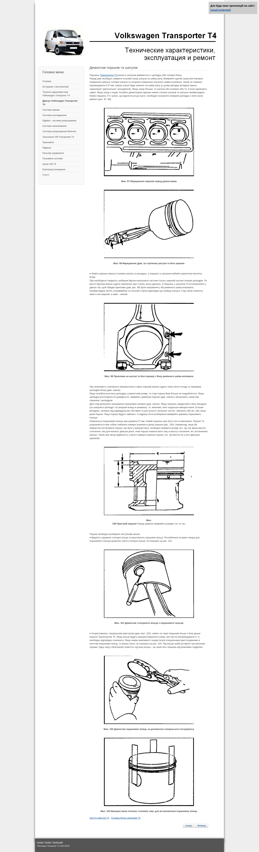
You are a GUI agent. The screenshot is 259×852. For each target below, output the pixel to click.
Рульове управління (53, 153)
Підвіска (46, 147)
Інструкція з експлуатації (55, 86)
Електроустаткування (53, 169)
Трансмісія (48, 142)
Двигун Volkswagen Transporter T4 (60, 102)
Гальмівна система (52, 158)
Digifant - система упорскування (59, 120)
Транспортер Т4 (108, 75)
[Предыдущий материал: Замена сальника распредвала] (188, 825)
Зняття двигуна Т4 (99, 818)
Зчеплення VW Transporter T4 (58, 137)
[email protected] (220, 10)
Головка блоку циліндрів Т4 (125, 818)
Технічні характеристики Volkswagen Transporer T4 (56, 94)
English (48, 842)
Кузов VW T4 (49, 164)
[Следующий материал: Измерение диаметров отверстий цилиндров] (201, 825)
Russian (40, 842)
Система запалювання (54, 126)
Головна (46, 81)
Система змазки (51, 109)
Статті (45, 174)
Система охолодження (54, 115)
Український (58, 842)
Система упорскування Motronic (59, 131)
